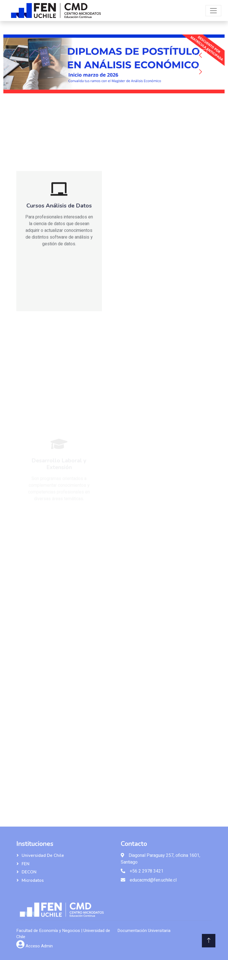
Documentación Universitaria (143, 930)
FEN (25, 864)
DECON (29, 872)
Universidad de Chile (43, 855)
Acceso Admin (39, 946)
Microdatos (33, 880)
